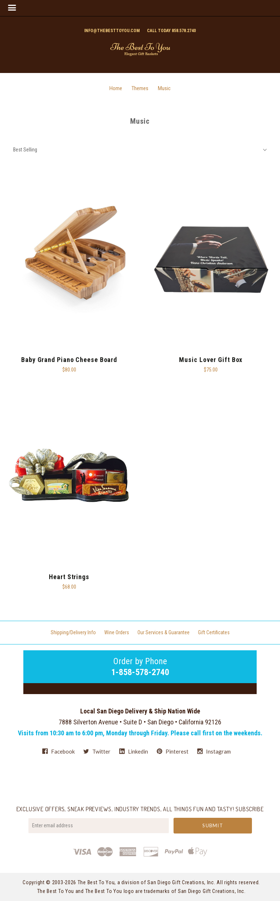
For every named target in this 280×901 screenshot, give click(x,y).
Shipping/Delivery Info (73, 632)
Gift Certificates (214, 632)
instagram (214, 751)
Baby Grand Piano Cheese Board (69, 359)
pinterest (172, 751)
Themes (140, 88)
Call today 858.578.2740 (171, 30)
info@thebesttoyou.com (112, 30)
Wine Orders (116, 632)
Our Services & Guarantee (163, 632)
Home (115, 88)
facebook (58, 751)
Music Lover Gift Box (210, 359)
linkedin (133, 751)
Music (164, 88)
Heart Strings (69, 577)
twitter (96, 751)
